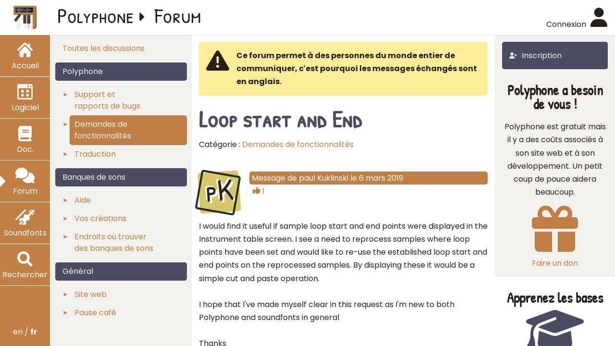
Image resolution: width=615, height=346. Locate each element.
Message (268, 178)
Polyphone (95, 15)
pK (219, 190)
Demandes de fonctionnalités (298, 144)
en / (25, 331)
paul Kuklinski (323, 178)
